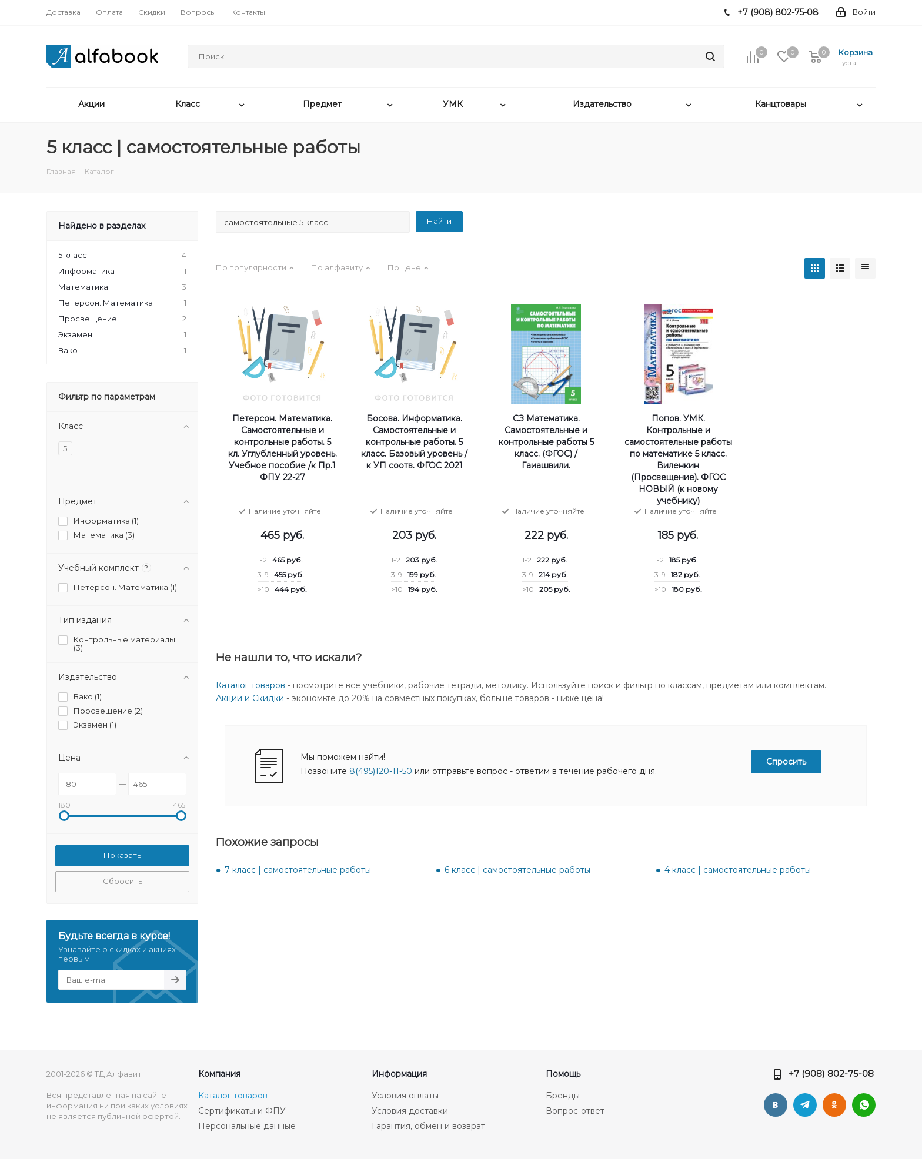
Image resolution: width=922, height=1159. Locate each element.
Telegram (805, 1105)
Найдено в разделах (101, 225)
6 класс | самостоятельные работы (517, 870)
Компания (219, 1073)
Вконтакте (775, 1105)
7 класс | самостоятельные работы (298, 870)
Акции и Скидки (250, 698)
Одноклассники (834, 1105)
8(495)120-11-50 (380, 771)
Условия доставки (410, 1111)
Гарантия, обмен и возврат (428, 1126)
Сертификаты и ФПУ (242, 1111)
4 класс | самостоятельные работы (737, 870)
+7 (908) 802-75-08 (831, 1073)
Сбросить (122, 881)
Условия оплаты (405, 1095)
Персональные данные (247, 1126)
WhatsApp (864, 1105)
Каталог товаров (250, 685)
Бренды (563, 1095)
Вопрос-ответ (575, 1111)
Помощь (563, 1073)
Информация (399, 1073)
